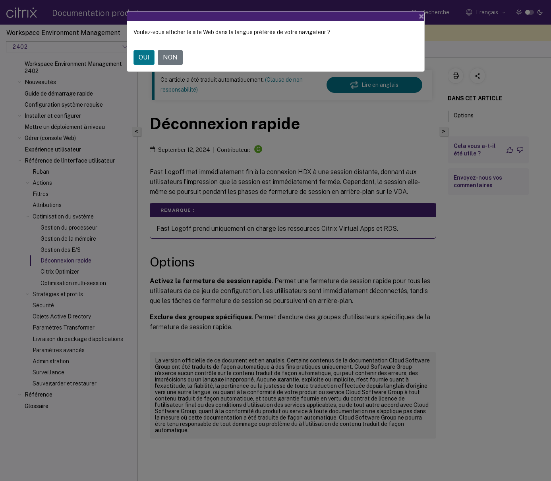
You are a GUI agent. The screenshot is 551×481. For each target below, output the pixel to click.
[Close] (421, 16)
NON (170, 57)
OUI (144, 57)
